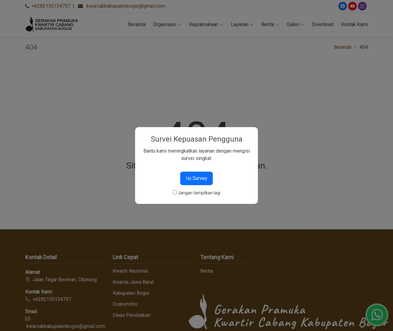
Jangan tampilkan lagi (199, 192)
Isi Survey (196, 178)
